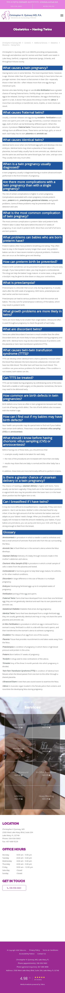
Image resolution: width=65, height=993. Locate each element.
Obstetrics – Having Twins (11, 45)
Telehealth (23, 2)
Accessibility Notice (26, 954)
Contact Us (41, 954)
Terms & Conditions (50, 950)
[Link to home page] (29, 15)
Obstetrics (54, 43)
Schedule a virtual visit (49, 2)
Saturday (19, 870)
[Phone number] (14, 888)
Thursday (19, 864)
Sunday (19, 873)
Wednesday (19, 860)
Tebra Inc (23, 950)
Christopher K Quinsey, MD (11, 43)
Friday (19, 867)
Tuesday (19, 857)
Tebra (43, 984)
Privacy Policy (34, 950)
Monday (19, 854)
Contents (27, 43)
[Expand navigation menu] (62, 15)
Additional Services (41, 43)
